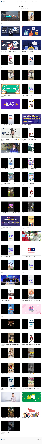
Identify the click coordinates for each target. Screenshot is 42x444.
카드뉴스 (29, 1)
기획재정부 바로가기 (39, 439)
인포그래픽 (25, 1)
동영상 (21, 1)
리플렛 (32, 1)
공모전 (36, 1)
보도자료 (39, 1)
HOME (11, 1)
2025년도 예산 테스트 (16, 1)
